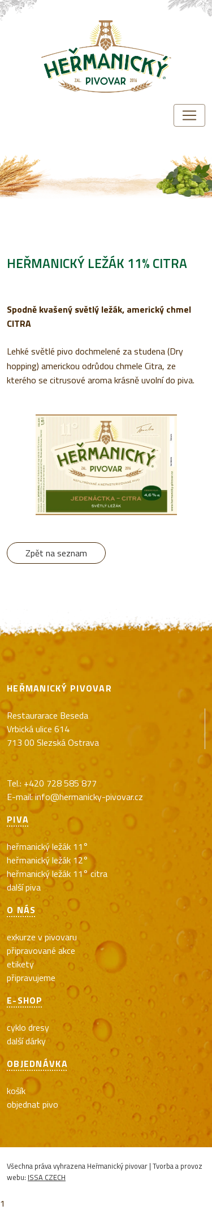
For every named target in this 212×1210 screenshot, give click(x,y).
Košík (16, 1090)
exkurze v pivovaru (42, 937)
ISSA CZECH (47, 1177)
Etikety (20, 964)
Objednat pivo (32, 1104)
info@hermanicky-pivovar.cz (89, 796)
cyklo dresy (28, 1027)
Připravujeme (31, 977)
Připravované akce (41, 950)
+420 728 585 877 (60, 783)
